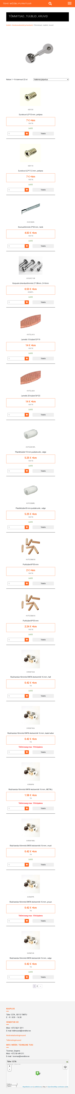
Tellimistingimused (13, 1040)
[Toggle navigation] (69, 3)
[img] (50, 3)
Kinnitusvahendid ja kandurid (22, 25)
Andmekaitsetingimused (16, 1035)
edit (66, 1086)
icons (39, 1086)
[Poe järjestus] (51, 79)
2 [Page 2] (37, 986)
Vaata (43, 134)
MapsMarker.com (28, 1086)
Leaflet (36, 1086)
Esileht (8, 25)
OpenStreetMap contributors (56, 1086)
